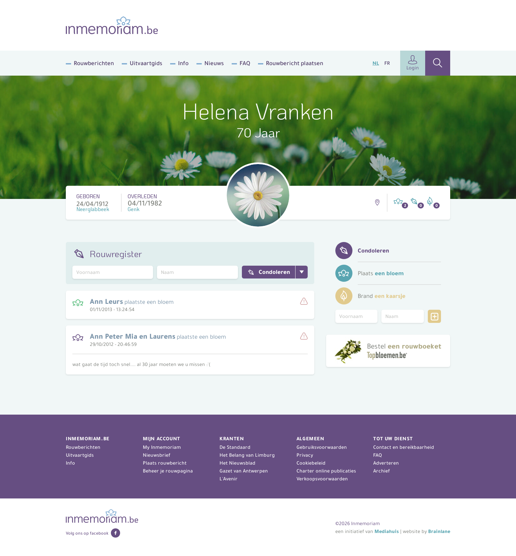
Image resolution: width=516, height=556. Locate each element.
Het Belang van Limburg (247, 455)
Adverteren (386, 463)
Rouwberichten (94, 63)
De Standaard (234, 447)
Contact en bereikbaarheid (403, 447)
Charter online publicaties (326, 470)
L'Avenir (228, 478)
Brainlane (439, 531)
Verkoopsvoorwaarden (322, 478)
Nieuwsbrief (156, 455)
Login (412, 63)
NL (376, 63)
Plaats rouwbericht (165, 463)
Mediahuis (386, 531)
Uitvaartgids (146, 63)
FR (387, 63)
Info (183, 63)
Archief (381, 470)
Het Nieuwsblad (237, 463)
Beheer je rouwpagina (168, 470)
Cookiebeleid (311, 463)
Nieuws (214, 63)
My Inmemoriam (162, 447)
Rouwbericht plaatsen (294, 63)
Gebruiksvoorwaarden (322, 447)
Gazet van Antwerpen (243, 470)
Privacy (305, 455)
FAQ (245, 63)
